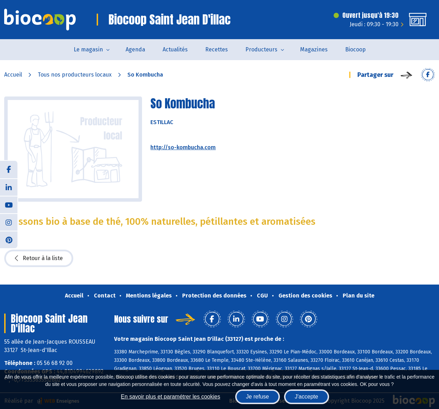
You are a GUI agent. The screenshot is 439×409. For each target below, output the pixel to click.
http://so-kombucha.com (183, 147)
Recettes (216, 49)
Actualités (175, 49)
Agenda (135, 49)
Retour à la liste (39, 258)
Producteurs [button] (261, 49)
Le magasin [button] (88, 49)
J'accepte (306, 397)
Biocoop (355, 49)
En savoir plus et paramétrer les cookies (170, 397)
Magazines (314, 49)
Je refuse (257, 397)
